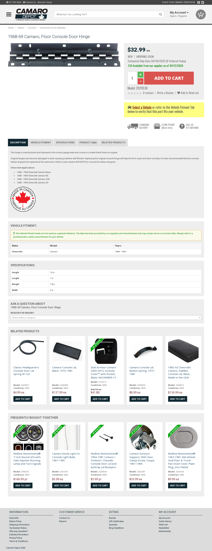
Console (32, 27)
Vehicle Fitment (41, 142)
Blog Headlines (116, 528)
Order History (165, 521)
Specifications (65, 142)
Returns (62, 521)
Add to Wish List (188, 93)
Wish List (163, 524)
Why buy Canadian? (18, 531)
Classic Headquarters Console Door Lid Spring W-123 (26, 371)
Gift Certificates (116, 521)
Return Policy (15, 521)
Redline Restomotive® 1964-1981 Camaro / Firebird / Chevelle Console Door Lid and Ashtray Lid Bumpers (104, 460)
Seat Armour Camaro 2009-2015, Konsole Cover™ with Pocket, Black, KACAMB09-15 (103, 372)
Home (11, 27)
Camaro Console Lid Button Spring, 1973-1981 (142, 371)
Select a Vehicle (142, 107)
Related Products (113, 142)
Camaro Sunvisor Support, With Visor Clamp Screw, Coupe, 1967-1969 (142, 458)
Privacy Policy (15, 538)
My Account (164, 518)
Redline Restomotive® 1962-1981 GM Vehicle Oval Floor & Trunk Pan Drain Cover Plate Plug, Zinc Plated (181, 460)
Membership (165, 531)
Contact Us (29, 2)
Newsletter (164, 528)
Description (18, 142)
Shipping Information (19, 524)
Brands (112, 518)
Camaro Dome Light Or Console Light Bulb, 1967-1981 (66, 457)
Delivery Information (18, 534)
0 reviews (148, 93)
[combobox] (106, 317)
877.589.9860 (13, 2)
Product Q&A (88, 142)
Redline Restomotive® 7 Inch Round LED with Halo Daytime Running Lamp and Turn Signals (27, 458)
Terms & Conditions (18, 541)
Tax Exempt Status (18, 528)
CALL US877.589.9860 (192, 126)
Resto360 (13, 518)
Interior (21, 27)
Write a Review (165, 93)
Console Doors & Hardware (52, 27)
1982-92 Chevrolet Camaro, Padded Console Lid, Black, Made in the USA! (179, 372)
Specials (113, 524)
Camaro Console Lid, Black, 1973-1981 (64, 369)
